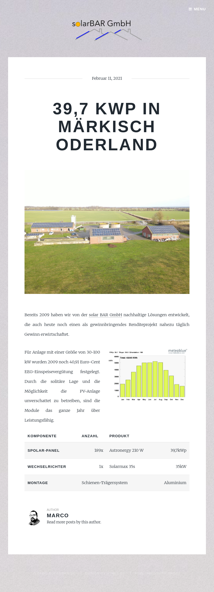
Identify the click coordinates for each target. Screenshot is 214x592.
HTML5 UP (116, 573)
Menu (200, 9)
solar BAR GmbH (105, 314)
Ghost (173, 573)
